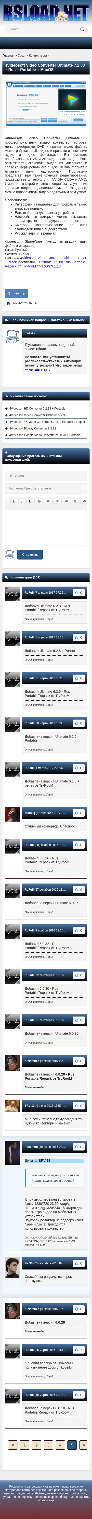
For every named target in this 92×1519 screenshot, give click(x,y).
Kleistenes (32, 1061)
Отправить (30, 554)
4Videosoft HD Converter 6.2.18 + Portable (37, 408)
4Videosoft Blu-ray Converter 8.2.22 (32, 428)
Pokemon (31, 1147)
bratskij (30, 813)
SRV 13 (30, 1105)
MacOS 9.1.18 (50, 266)
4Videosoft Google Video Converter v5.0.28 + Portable (44, 435)
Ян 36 (29, 1263)
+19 (16, 293)
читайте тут (39, 369)
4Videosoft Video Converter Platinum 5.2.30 (37, 415)
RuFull (29, 592)
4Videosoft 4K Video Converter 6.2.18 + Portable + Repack (47, 422)
